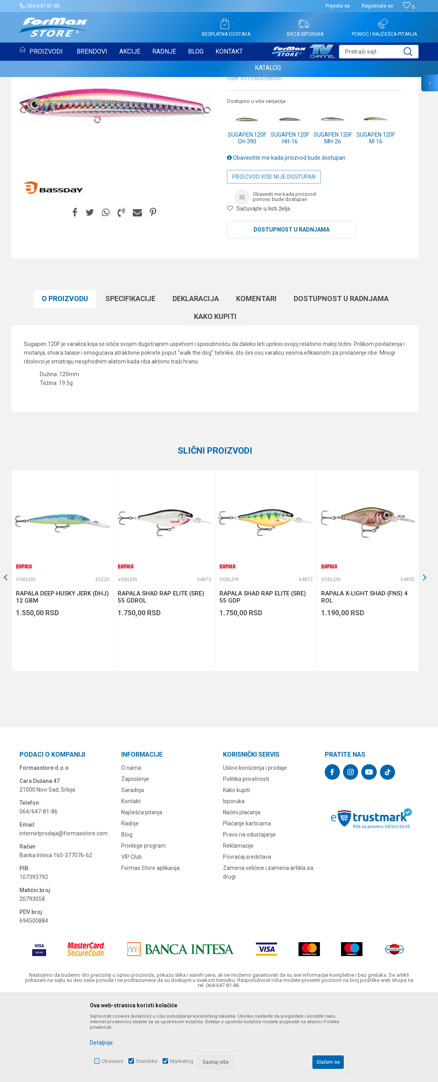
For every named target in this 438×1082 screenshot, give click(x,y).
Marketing (181, 1061)
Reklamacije (238, 927)
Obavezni (112, 1061)
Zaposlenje (135, 860)
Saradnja (132, 871)
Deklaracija (195, 380)
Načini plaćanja (241, 894)
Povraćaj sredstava (247, 938)
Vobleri (238, 133)
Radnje (130, 905)
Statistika (146, 1061)
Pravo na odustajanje (249, 916)
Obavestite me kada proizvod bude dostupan (286, 239)
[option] (62, 652)
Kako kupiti (215, 398)
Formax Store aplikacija (150, 949)
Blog (126, 916)
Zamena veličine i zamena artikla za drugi (268, 953)
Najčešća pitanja (141, 894)
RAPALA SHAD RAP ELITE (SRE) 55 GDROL (161, 678)
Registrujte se (377, 6)
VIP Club (131, 938)
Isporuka (233, 882)
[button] (379, 51)
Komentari (256, 380)
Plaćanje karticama (247, 905)
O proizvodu (65, 380)
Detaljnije (101, 1042)
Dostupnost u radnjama (291, 311)
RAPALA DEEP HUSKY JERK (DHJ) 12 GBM (62, 678)
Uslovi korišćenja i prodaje (255, 849)
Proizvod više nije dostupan (274, 258)
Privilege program (143, 927)
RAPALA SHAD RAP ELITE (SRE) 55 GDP (262, 678)
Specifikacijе (130, 380)
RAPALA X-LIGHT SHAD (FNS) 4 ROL (364, 678)
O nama (131, 849)
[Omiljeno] (409, 7)
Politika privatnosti (246, 860)
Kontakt (131, 882)
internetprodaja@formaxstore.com (63, 915)
